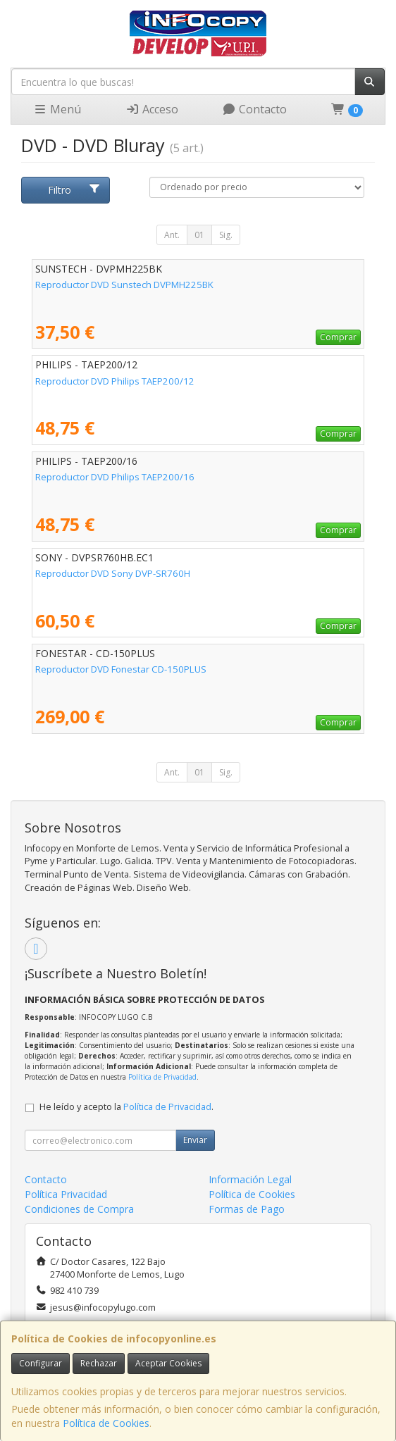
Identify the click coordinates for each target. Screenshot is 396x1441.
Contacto (254, 109)
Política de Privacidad (162, 1077)
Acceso (151, 109)
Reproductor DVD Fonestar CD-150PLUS (120, 669)
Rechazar (98, 1363)
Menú (57, 109)
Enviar (195, 1140)
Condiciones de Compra (79, 1209)
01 (199, 235)
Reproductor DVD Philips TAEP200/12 (114, 381)
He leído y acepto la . (126, 1107)
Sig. (226, 235)
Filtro (74, 189)
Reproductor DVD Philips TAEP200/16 (114, 476)
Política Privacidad (66, 1194)
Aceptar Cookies (168, 1363)
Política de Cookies (106, 1423)
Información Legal (250, 1179)
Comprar (338, 337)
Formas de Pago (247, 1209)
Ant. (172, 235)
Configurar (40, 1363)
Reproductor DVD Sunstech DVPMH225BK (124, 284)
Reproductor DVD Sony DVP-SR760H (112, 573)
